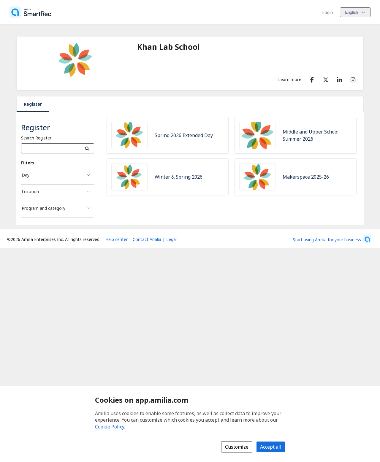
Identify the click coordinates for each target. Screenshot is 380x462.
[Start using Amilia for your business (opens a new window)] (332, 239)
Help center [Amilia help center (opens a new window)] (116, 239)
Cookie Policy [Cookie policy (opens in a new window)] (109, 426)
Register (33, 104)
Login (327, 12)
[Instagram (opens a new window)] (353, 78)
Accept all (270, 447)
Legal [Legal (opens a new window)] (171, 239)
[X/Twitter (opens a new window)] (325, 78)
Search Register (36, 138)
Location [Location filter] (30, 191)
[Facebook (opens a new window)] (312, 78)
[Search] (87, 148)
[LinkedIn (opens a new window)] (339, 78)
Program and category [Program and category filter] (43, 208)
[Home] (30, 12)
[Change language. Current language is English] (355, 12)
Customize (236, 447)
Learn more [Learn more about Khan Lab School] (289, 79)
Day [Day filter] (25, 175)
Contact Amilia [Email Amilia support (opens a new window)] (147, 239)
